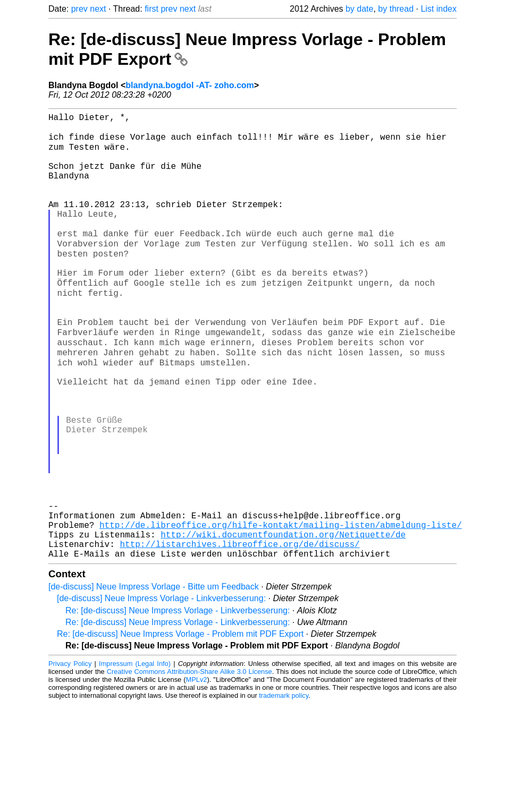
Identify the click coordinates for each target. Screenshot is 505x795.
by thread (396, 8)
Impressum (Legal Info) (135, 755)
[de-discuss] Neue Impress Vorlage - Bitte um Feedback (153, 677)
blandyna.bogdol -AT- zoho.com (189, 85)
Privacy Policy (69, 755)
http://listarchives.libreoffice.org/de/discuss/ (239, 633)
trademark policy (283, 787)
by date (359, 8)
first (151, 8)
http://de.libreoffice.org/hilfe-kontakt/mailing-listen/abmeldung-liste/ (280, 610)
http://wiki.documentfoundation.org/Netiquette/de (283, 621)
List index (438, 8)
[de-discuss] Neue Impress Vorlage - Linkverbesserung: (161, 689)
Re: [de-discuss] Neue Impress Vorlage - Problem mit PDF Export (180, 725)
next (98, 8)
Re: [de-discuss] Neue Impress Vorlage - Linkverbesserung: (177, 701)
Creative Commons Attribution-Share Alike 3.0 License (189, 763)
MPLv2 (196, 771)
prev (79, 8)
